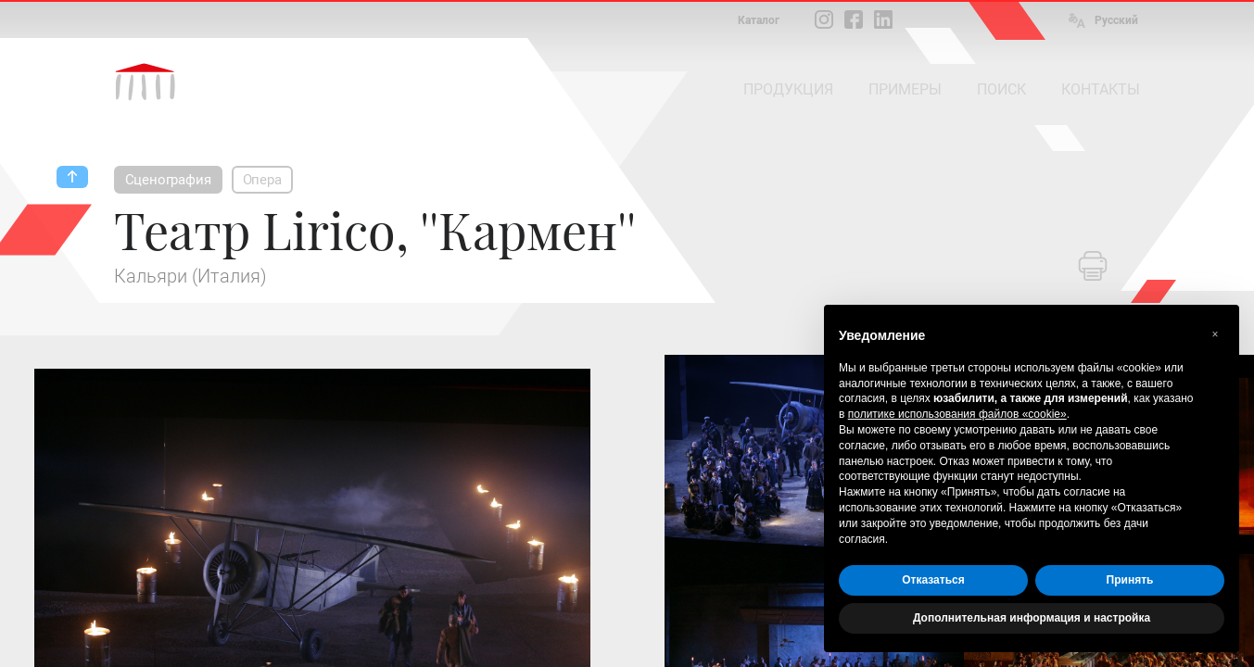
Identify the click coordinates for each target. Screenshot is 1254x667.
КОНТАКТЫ (1100, 89)
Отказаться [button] (933, 579)
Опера (262, 179)
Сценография (168, 179)
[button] (1215, 334)
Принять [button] (1130, 579)
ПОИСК (1001, 89)
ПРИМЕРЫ (905, 89)
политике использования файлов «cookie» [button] (957, 414)
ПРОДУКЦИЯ (788, 89)
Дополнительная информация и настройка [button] (1031, 617)
